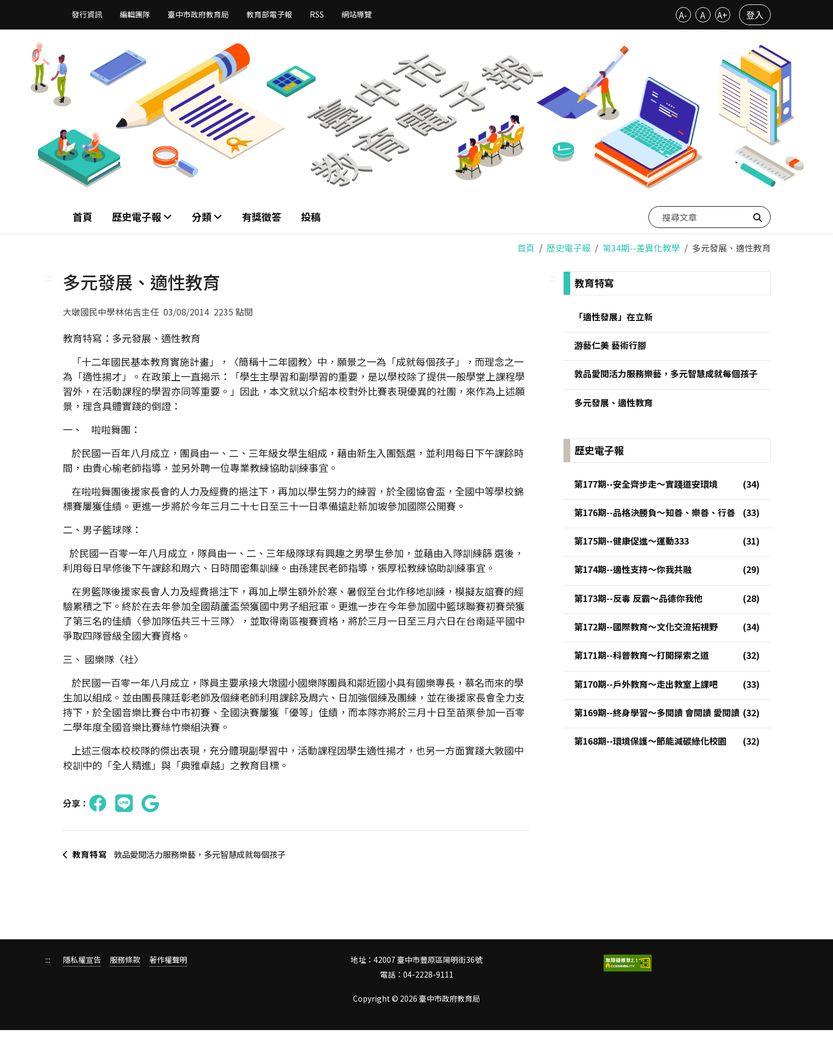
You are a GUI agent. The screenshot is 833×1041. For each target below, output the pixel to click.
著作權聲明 (168, 971)
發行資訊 (87, 14)
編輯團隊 (135, 14)
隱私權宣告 (82, 971)
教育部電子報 (269, 14)
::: (48, 276)
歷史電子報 (568, 246)
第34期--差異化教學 (641, 246)
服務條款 (125, 971)
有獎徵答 (261, 216)
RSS (317, 14)
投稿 (311, 216)
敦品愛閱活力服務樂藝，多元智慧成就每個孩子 (177, 859)
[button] (207, 216)
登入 (755, 14)
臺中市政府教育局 (198, 14)
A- (683, 14)
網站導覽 (356, 14)
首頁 (82, 216)
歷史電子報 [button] (137, 216)
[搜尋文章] (709, 216)
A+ (722, 14)
